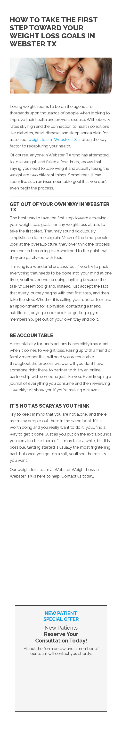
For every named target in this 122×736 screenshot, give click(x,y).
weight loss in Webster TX (52, 139)
